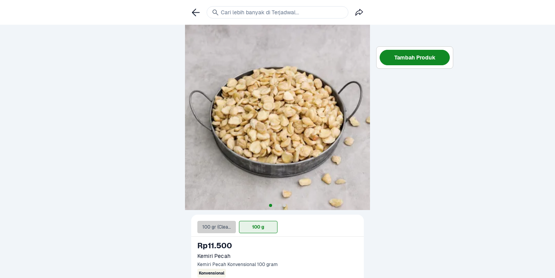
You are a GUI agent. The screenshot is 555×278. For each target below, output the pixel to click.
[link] (195, 12)
